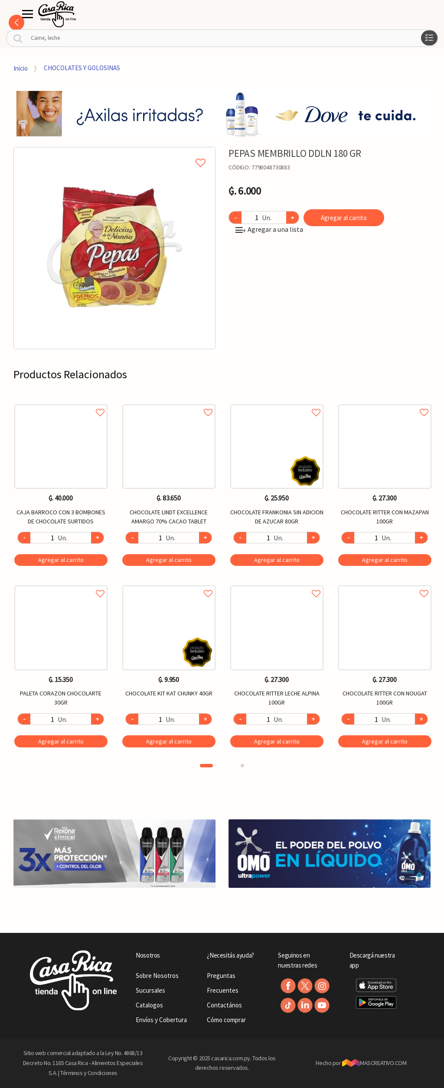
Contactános (224, 1005)
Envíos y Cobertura (161, 1020)
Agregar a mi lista (114, 153)
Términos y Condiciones (89, 1073)
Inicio (20, 68)
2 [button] (242, 766)
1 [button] (206, 766)
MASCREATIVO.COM (374, 1063)
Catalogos (149, 1005)
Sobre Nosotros (157, 975)
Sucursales (150, 990)
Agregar (61, 560)
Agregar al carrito (344, 218)
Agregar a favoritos (61, 403)
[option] (114, 248)
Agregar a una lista (269, 229)
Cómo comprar (226, 1020)
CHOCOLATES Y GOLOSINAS (82, 68)
